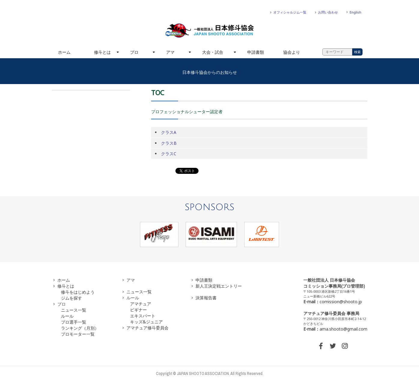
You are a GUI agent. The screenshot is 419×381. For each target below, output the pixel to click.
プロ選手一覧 (73, 322)
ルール (67, 316)
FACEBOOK (321, 346)
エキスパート (142, 316)
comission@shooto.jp (341, 301)
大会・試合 (212, 52)
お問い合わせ (328, 12)
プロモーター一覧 (78, 334)
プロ (134, 52)
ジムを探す (71, 298)
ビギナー (138, 310)
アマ (170, 52)
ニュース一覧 (73, 310)
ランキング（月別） (80, 328)
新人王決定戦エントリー (219, 286)
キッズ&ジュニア (146, 322)
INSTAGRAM (345, 346)
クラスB (169, 143)
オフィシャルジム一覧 (289, 12)
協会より (291, 52)
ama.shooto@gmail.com (343, 329)
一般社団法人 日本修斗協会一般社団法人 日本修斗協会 (210, 30)
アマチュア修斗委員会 (147, 328)
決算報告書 (206, 298)
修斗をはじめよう (78, 292)
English (355, 12)
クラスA (168, 132)
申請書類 (255, 52)
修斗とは (102, 52)
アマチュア (140, 304)
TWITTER (333, 346)
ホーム (64, 52)
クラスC (168, 153)
